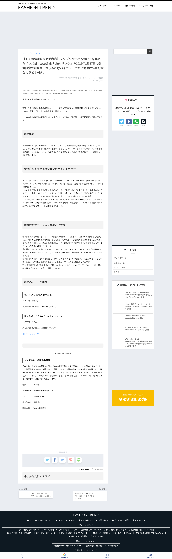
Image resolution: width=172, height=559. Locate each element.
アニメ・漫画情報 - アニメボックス (87, 530)
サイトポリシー (87, 521)
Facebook (129, 125)
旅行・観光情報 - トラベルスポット (74, 534)
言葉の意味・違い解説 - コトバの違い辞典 (102, 546)
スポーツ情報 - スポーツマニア (19, 534)
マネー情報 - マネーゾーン (46, 534)
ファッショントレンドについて (110, 6)
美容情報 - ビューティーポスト (143, 530)
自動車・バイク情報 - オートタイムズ (106, 534)
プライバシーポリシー (66, 521)
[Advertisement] (86, 29)
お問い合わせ (130, 6)
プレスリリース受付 (145, 6)
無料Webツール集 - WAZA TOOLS (68, 546)
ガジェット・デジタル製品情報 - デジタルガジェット (146, 534)
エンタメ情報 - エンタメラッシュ (56, 530)
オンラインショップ (30, 334)
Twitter (121, 125)
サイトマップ (140, 521)
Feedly (136, 125)
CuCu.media (120, 268)
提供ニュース (119, 263)
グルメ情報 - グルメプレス (29, 530)
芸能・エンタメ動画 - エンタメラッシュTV (87, 537)
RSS (143, 125)
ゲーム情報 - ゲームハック (116, 530)
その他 (117, 272)
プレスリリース (97, 469)
